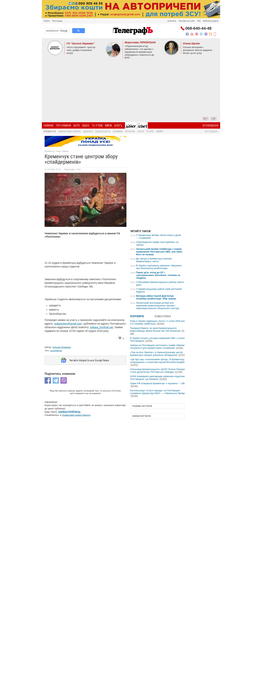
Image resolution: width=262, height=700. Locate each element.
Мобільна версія (210, 21)
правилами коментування (76, 415)
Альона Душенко (61, 347)
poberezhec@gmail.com (68, 323)
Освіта (140, 131)
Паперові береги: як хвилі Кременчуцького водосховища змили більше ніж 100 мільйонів (157, 331)
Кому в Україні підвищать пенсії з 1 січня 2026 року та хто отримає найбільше (159, 322)
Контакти (172, 21)
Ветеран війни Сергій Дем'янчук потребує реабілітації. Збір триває (156, 297)
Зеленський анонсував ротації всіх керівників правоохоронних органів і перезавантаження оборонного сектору (157, 305)
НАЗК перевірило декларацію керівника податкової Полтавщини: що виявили (158, 377)
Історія (150, 131)
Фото (76, 125)
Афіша (65, 151)
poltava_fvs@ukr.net (101, 327)
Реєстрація (57, 21)
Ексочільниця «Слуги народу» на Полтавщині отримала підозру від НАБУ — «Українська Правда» (158, 393)
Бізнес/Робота (102, 131)
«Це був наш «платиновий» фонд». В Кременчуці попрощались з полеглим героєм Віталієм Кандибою (159, 362)
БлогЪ (118, 125)
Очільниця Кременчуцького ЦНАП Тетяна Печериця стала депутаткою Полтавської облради (158, 370)
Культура (130, 131)
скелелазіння (56, 350)
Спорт (159, 131)
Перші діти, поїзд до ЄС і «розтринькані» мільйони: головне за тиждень (158, 275)
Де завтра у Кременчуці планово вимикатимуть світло (154, 260)
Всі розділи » (211, 131)
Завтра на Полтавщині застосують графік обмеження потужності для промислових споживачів (159, 346)
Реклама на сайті (187, 21)
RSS (199, 21)
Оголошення (210, 125)
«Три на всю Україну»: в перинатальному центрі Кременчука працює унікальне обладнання (158, 353)
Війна (108, 125)
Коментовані (163, 316)
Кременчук (50, 131)
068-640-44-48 (198, 28)
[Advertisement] (131, 89)
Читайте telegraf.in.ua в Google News (89, 360)
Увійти (47, 21)
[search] (56, 30)
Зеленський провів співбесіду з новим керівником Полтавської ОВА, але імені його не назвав (159, 252)
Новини (48, 125)
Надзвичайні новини (69, 131)
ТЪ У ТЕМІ (97, 125)
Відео (85, 125)
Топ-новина (63, 125)
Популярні (137, 316)
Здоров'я (88, 131)
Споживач (118, 131)
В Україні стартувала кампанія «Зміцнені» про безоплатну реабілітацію (159, 267)
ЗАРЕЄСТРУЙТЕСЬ (69, 411)
